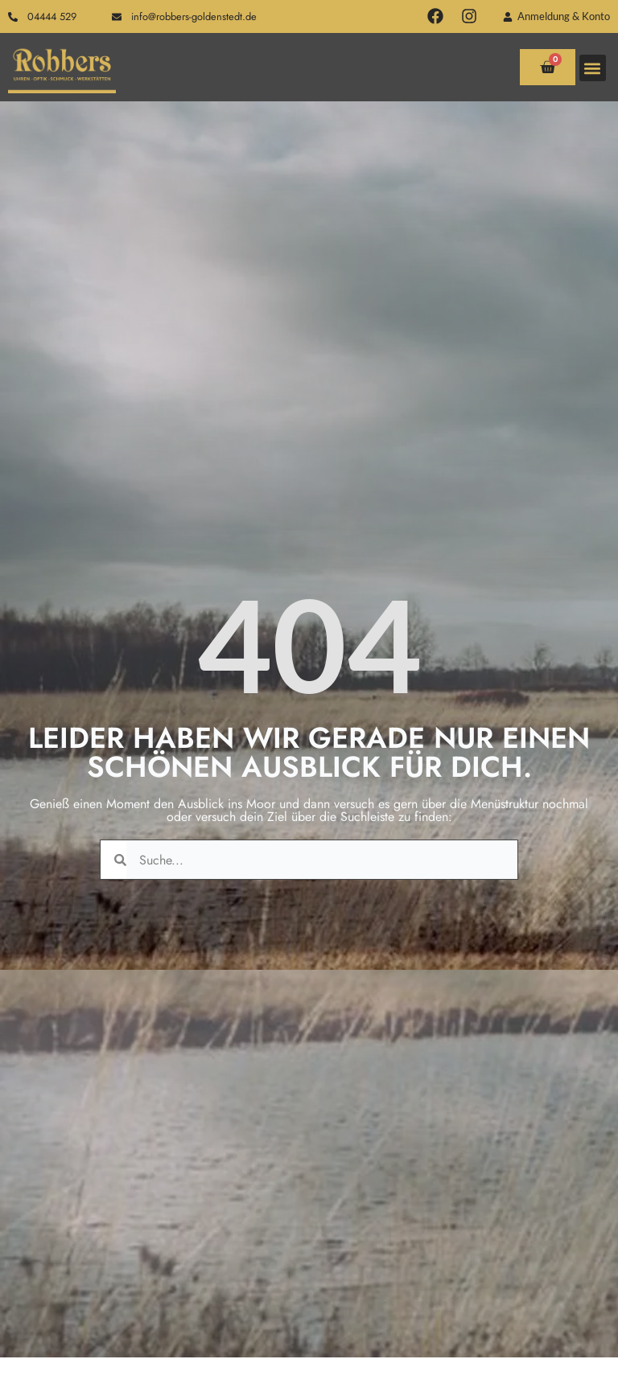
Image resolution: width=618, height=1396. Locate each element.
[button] (592, 68)
